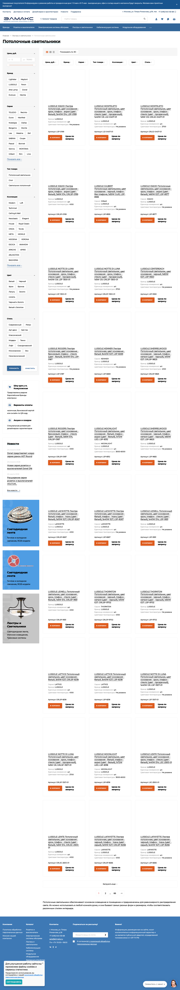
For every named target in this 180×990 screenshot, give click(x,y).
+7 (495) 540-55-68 (166, 12)
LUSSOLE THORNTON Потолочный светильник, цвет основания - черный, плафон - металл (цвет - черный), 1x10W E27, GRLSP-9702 (109, 597)
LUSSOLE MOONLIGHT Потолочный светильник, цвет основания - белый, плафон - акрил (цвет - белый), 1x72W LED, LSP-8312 (109, 434)
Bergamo (13, 128)
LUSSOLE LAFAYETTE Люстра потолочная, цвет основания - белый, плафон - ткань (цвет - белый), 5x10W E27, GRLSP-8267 (64, 515)
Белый (11, 281)
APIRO (23, 250)
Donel (24, 90)
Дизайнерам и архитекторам (45, 12)
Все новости (13, 490)
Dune (11, 118)
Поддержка (76, 12)
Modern (12, 203)
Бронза (21, 286)
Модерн (12, 340)
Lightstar (12, 79)
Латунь (12, 292)
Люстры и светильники (21, 36)
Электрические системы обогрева (34, 937)
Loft (21, 203)
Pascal (11, 144)
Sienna (12, 149)
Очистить (30, 368)
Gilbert (12, 154)
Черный (22, 281)
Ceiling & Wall (15, 213)
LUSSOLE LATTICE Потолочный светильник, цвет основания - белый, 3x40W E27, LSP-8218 (110, 677)
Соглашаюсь (14, 982)
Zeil (29, 133)
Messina (19, 133)
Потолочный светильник (19, 175)
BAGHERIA (13, 260)
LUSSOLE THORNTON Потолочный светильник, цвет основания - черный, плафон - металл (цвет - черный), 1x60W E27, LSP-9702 (155, 597)
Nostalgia (13, 123)
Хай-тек (24, 330)
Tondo (21, 229)
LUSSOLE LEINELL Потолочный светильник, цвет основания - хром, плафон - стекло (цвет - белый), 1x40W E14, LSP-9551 (156, 515)
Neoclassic (13, 218)
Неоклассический (17, 356)
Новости (64, 12)
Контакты (7, 12)
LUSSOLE (13, 84)
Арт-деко (13, 330)
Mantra (23, 95)
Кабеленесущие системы (33, 949)
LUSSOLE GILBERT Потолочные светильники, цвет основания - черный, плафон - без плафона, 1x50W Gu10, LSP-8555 (110, 191)
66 (115, 893)
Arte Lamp (13, 90)
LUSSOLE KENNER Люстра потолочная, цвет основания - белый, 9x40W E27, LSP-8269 (109, 351)
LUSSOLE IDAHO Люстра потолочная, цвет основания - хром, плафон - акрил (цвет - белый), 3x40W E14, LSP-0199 (63, 110)
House (11, 224)
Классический (15, 335)
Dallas (24, 123)
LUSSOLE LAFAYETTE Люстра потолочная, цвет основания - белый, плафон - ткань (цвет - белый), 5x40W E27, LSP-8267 (109, 515)
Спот (11, 180)
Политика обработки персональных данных (12, 931)
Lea (10, 133)
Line (29, 154)
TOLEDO (12, 112)
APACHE (12, 250)
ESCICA (12, 244)
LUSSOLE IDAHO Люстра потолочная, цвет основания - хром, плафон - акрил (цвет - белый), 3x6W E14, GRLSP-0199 (63, 190)
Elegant (25, 218)
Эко (26, 351)
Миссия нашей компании (9, 937)
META (11, 234)
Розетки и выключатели (32, 931)
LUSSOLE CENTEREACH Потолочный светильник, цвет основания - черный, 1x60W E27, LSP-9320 (155, 272)
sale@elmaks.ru (56, 939)
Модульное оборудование (32, 955)
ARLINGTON (14, 255)
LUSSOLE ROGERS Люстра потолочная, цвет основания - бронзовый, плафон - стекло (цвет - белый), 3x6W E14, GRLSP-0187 (63, 434)
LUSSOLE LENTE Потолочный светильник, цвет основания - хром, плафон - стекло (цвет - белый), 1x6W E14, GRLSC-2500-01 (63, 842)
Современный (15, 325)
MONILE (21, 234)
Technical (13, 208)
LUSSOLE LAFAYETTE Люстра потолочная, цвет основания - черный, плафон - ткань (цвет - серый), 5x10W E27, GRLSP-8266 (110, 840)
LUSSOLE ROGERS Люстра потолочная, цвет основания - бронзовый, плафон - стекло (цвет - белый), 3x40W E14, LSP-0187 (63, 354)
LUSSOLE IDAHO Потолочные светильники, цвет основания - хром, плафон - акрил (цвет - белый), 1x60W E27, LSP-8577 (156, 190)
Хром (11, 286)
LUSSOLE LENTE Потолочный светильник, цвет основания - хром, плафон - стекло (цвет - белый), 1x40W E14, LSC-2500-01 (156, 758)
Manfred (21, 118)
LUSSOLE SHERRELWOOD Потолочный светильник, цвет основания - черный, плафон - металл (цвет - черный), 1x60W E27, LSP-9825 (155, 434)
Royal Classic (24, 224)
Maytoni (24, 79)
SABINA (12, 138)
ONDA (11, 229)
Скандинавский (25, 346)
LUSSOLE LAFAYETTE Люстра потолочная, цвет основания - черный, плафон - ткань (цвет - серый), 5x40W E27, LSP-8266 (155, 840)
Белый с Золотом (16, 307)
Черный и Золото (16, 302)
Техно (22, 340)
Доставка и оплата (22, 12)
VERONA (25, 239)
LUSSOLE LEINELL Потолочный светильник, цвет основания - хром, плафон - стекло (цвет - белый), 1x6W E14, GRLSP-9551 (64, 595)
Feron (23, 84)
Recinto (24, 112)
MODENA (13, 239)
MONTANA (23, 149)
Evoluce (12, 95)
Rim (20, 154)
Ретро (28, 325)
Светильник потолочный (19, 185)
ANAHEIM (23, 244)
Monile (24, 128)
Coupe (22, 138)
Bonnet (22, 144)
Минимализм (15, 351)
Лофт (11, 346)
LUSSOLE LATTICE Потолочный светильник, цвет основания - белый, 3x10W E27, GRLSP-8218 (63, 677)
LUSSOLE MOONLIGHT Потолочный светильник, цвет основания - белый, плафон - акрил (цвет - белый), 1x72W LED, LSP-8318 (109, 759)
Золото (22, 292)
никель (12, 297)
